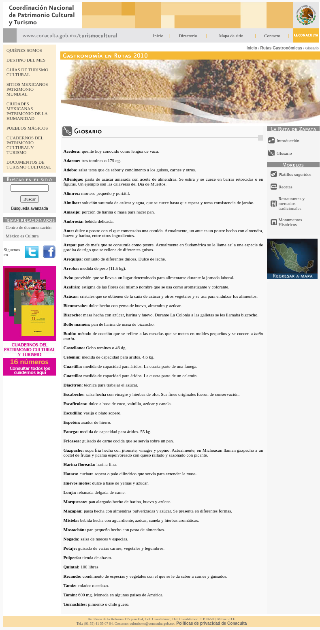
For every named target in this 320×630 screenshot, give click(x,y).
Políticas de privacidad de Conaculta (211, 623)
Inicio (158, 35)
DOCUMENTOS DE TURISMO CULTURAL (28, 164)
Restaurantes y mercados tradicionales (292, 203)
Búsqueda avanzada (29, 208)
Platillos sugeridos (295, 174)
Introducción (288, 140)
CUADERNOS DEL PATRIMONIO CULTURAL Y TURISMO (24, 145)
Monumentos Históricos (290, 222)
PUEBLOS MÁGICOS (27, 128)
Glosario (284, 153)
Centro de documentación (28, 227)
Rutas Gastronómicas (281, 48)
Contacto (272, 35)
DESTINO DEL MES (25, 60)
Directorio (188, 35)
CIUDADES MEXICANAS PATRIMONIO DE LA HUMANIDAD (26, 111)
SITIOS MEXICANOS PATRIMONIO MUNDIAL (27, 89)
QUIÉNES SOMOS (24, 50)
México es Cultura (22, 235)
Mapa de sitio (231, 35)
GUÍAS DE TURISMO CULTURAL (27, 72)
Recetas (285, 186)
